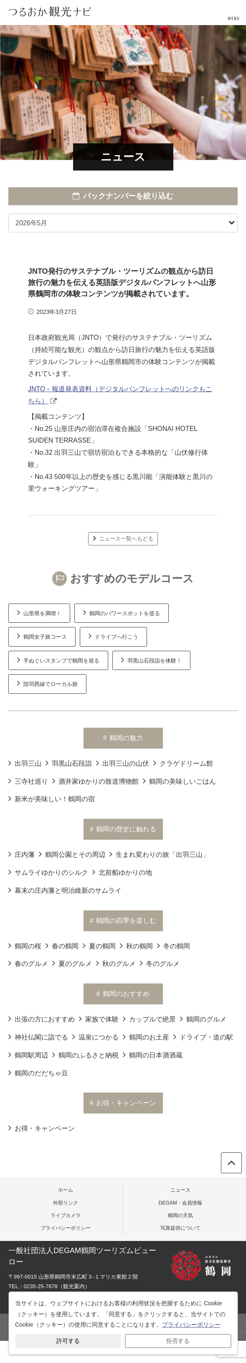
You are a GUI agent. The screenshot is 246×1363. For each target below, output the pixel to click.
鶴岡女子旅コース (42, 636)
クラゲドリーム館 (183, 763)
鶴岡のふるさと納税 (85, 1054)
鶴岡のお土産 (146, 1036)
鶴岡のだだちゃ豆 (38, 1072)
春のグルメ (28, 963)
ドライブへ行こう (113, 636)
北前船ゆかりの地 (122, 872)
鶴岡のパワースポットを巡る (121, 612)
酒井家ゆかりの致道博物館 (95, 781)
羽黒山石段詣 (69, 763)
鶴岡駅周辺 (28, 1054)
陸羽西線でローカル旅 (47, 683)
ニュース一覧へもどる (123, 538)
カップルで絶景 (149, 1018)
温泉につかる (95, 1036)
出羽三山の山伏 (122, 763)
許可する (68, 1341)
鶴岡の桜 (24, 945)
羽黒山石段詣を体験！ (151, 659)
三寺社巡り (28, 781)
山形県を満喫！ (39, 612)
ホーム (65, 1190)
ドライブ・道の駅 (203, 1036)
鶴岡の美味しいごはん (179, 781)
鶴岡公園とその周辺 (72, 854)
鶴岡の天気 (180, 1215)
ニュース (180, 1190)
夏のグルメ (72, 963)
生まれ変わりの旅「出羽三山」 (159, 854)
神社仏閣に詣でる (38, 1036)
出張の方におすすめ (41, 1018)
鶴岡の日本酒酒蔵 (153, 1054)
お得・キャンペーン (41, 1128)
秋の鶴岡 (136, 945)
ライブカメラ (66, 1215)
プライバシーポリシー (66, 1228)
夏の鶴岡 (99, 945)
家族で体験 (99, 1018)
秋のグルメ (116, 963)
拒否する (178, 1341)
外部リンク (65, 1203)
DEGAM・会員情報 (180, 1203)
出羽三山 (24, 763)
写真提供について (180, 1228)
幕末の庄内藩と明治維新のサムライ (65, 890)
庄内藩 (21, 854)
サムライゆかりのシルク (48, 872)
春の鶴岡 (62, 945)
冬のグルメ (160, 963)
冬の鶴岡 (173, 945)
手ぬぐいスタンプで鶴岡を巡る (58, 659)
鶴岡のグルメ (203, 1018)
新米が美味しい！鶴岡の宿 (51, 798)
